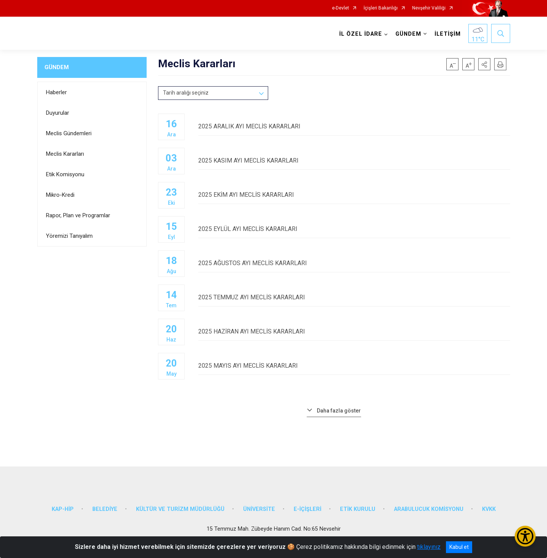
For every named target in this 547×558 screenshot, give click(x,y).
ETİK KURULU (357, 509)
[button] (484, 64)
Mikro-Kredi (60, 194)
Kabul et (459, 547)
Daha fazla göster (339, 411)
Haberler (56, 92)
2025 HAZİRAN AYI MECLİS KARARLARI (354, 331)
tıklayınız (429, 546)
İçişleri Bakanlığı (381, 8)
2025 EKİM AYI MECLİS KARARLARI (354, 194)
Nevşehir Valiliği (429, 8)
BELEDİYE (104, 509)
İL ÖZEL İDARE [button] (360, 34)
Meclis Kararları (65, 153)
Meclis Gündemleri (69, 133)
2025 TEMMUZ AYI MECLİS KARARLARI (354, 297)
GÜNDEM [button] (408, 34)
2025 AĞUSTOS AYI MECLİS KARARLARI (354, 263)
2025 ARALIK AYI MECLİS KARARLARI (354, 126)
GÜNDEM (56, 67)
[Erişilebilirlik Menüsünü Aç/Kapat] (525, 536)
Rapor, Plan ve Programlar (78, 215)
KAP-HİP (63, 509)
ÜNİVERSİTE (259, 509)
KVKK (489, 509)
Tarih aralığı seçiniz (186, 93)
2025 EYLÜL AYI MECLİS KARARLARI (354, 228)
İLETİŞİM (448, 34)
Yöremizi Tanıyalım (69, 235)
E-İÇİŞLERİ (307, 509)
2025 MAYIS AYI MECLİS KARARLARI (354, 365)
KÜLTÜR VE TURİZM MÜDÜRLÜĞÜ (180, 509)
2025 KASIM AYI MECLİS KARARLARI (354, 160)
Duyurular (57, 112)
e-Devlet (340, 8)
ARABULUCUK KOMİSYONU (428, 509)
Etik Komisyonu (65, 174)
